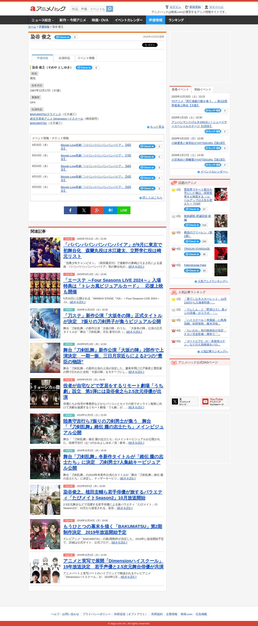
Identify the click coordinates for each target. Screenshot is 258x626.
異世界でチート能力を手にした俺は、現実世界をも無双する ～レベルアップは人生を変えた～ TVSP (198, 196)
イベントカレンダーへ (214, 171)
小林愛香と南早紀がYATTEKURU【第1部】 (199, 143)
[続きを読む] (136, 266)
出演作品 (64, 58)
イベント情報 (86, 58)
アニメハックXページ (185, 401)
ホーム (32, 26)
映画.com (186, 614)
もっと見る (157, 126)
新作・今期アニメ (72, 20)
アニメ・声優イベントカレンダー (128, 20)
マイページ (216, 6)
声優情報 (155, 20)
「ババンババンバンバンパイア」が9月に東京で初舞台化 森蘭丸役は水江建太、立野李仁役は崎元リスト (112, 250)
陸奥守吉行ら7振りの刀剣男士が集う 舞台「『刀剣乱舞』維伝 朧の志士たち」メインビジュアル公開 (113, 427)
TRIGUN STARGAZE (197, 248)
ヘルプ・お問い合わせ (65, 614)
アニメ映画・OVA (99, 20)
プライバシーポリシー (97, 614)
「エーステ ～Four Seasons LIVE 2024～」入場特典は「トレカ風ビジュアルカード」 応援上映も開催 (113, 286)
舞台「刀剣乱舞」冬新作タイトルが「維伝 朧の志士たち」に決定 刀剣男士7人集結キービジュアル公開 (113, 462)
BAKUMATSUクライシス (45, 114)
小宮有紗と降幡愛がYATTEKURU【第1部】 (199, 159)
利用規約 (157, 614)
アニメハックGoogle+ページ (215, 401)
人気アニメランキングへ (213, 281)
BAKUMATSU (38, 123)
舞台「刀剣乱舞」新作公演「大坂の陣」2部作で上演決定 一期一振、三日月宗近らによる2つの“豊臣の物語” (113, 356)
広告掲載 (201, 614)
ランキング (176, 20)
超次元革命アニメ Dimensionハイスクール (56, 118)
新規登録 (195, 6)
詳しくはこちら (152, 197)
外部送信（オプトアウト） (131, 614)
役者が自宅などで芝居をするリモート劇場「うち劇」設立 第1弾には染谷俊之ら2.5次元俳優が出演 (113, 391)
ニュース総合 (42, 20)
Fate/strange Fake (195, 265)
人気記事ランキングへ (214, 351)
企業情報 (171, 614)
